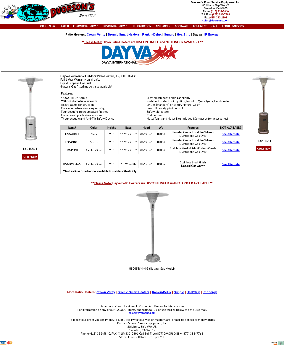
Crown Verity (96, 34)
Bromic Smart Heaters (124, 34)
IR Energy (211, 34)
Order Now (30, 156)
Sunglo (169, 34)
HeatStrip (183, 34)
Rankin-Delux (151, 34)
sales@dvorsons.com (142, 312)
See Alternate (231, 134)
